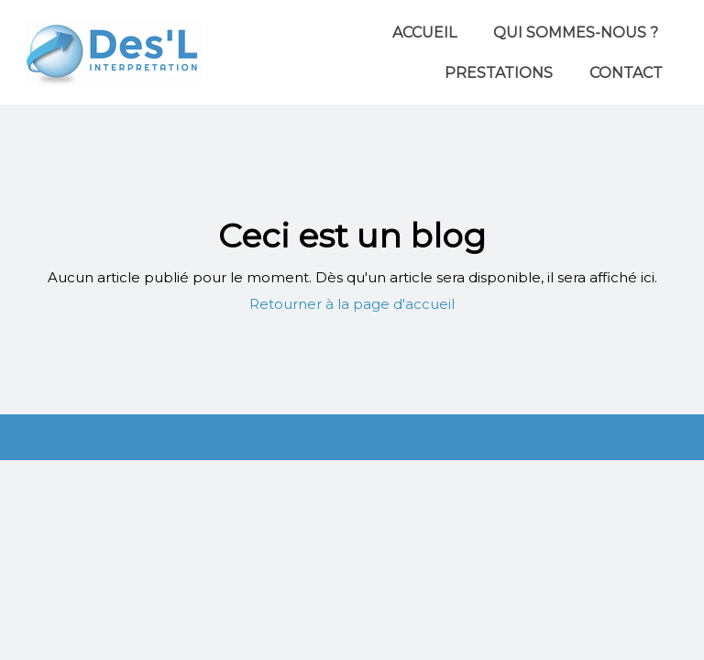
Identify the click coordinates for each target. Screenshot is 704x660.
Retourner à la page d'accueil (352, 304)
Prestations (499, 73)
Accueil (424, 32)
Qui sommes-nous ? (575, 32)
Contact (626, 73)
